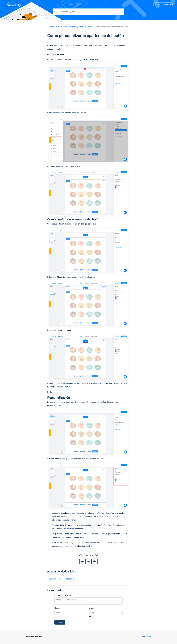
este (65, 387)
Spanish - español (162, 4)
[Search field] (89, 11)
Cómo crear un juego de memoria (62, 579)
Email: (91, 608)
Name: (57, 608)
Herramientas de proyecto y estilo (69, 27)
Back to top (146, 637)
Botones (88, 27)
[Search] (122, 11)
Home (51, 27)
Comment (60, 622)
